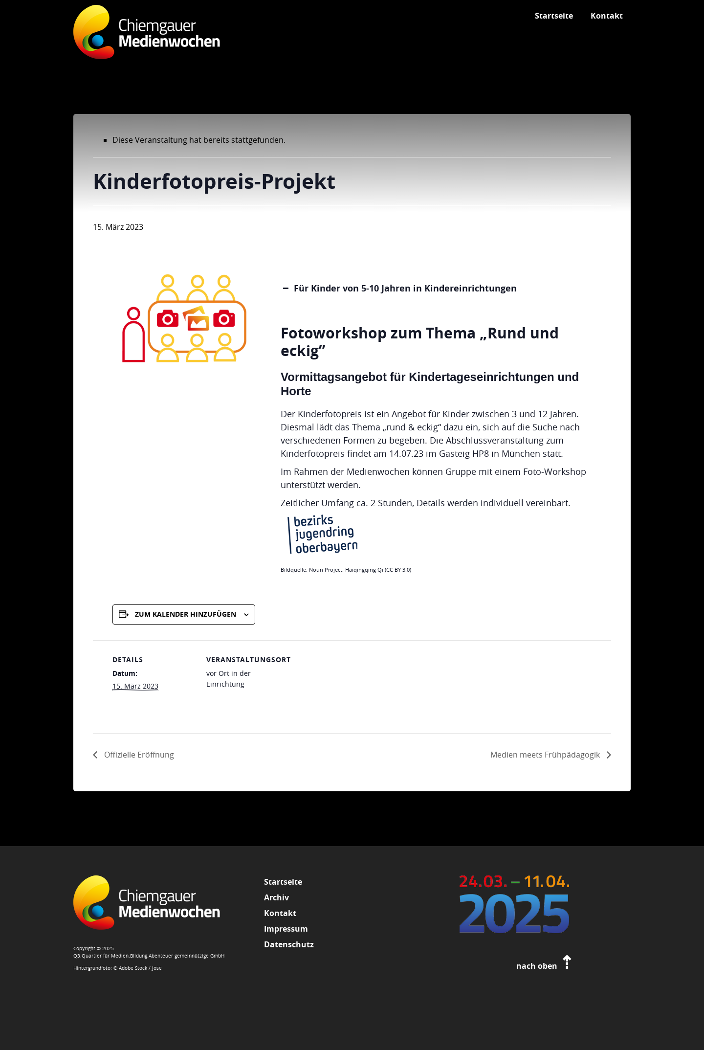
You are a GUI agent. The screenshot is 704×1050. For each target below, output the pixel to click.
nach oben (545, 966)
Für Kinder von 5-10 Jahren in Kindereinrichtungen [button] (399, 288)
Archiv (276, 897)
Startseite (283, 881)
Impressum (286, 928)
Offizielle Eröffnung (138, 754)
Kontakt (280, 913)
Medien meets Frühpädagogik (546, 754)
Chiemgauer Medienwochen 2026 (146, 36)
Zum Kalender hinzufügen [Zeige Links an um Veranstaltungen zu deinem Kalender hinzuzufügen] (185, 614)
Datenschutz (289, 944)
